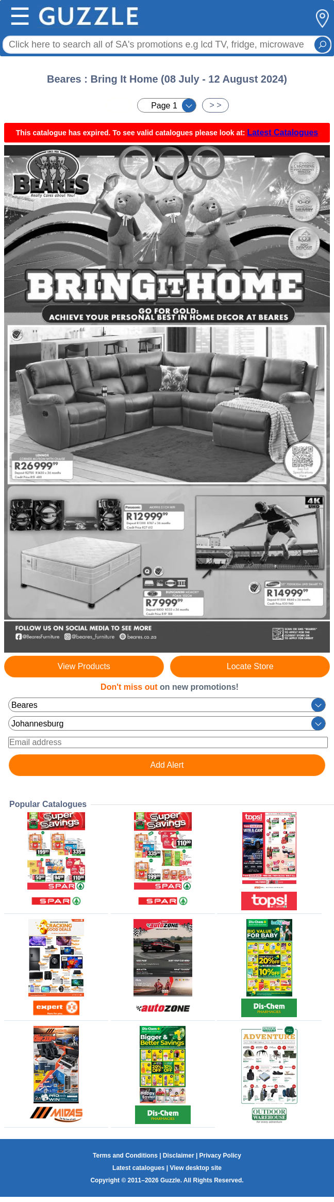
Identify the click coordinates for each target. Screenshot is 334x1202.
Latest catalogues (138, 1168)
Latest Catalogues (282, 132)
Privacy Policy (220, 1155)
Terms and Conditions (125, 1155)
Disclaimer (178, 1155)
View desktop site (195, 1168)
